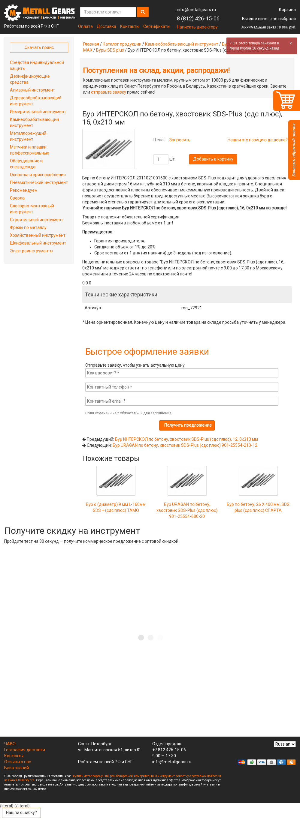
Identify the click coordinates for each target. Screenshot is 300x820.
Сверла (17, 198)
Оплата (85, 26)
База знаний (16, 767)
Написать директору (197, 27)
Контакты (129, 26)
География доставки (24, 749)
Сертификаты (156, 26)
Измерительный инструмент (38, 111)
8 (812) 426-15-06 (198, 18)
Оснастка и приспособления (38, 174)
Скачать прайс (39, 47)
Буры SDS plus (110, 50)
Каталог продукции (122, 44)
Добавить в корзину (213, 159)
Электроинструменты (31, 250)
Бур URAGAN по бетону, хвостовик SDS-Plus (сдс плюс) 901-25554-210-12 (185, 445)
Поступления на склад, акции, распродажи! (156, 70)
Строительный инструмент (36, 219)
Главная (91, 44)
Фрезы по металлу (28, 227)
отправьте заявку (108, 92)
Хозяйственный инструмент (37, 235)
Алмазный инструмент (32, 90)
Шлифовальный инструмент (38, 243)
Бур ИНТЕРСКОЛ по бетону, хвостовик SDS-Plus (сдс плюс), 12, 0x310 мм (186, 439)
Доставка (106, 26)
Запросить (179, 139)
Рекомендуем (24, 190)
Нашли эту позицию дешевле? (258, 139)
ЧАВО (10, 743)
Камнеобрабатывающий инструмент (181, 44)
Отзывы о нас (17, 761)
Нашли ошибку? (21, 812)
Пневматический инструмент (39, 182)
